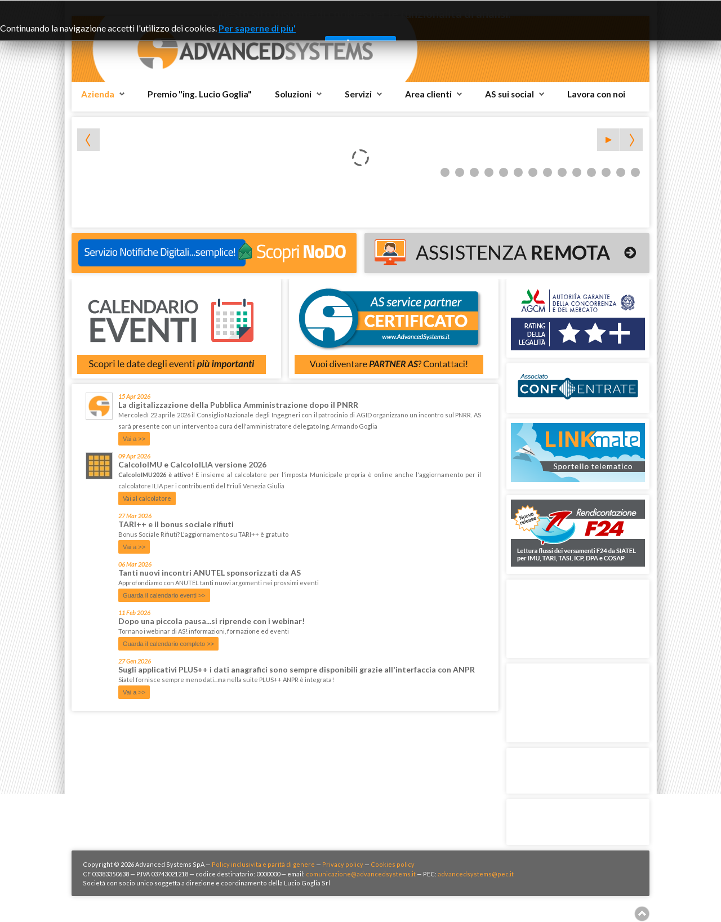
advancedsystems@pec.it (476, 874)
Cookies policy (393, 864)
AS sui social (509, 94)
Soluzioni (293, 94)
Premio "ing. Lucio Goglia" (200, 94)
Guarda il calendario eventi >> (164, 595)
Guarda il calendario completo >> (168, 643)
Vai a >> (134, 438)
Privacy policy (342, 864)
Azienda (97, 94)
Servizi (358, 94)
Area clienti (428, 94)
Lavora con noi (596, 94)
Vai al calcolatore (147, 498)
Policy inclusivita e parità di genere (263, 864)
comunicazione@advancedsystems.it (361, 874)
